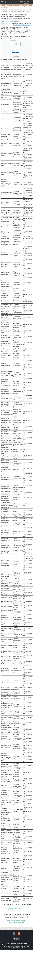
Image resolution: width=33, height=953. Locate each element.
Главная (3, 9)
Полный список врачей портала (16, 920)
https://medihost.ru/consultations (21, 25)
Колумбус (26, 3)
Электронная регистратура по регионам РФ (19, 9)
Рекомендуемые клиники (16, 904)
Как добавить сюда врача (16, 922)
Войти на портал (24, 1)
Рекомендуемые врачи (16, 915)
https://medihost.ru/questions (12, 21)
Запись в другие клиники (16, 908)
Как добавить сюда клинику (16, 910)
